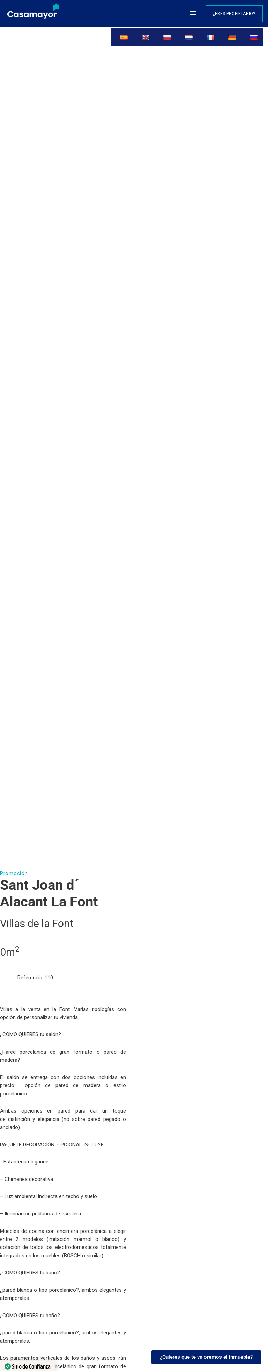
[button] (193, 13)
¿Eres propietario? (234, 13)
